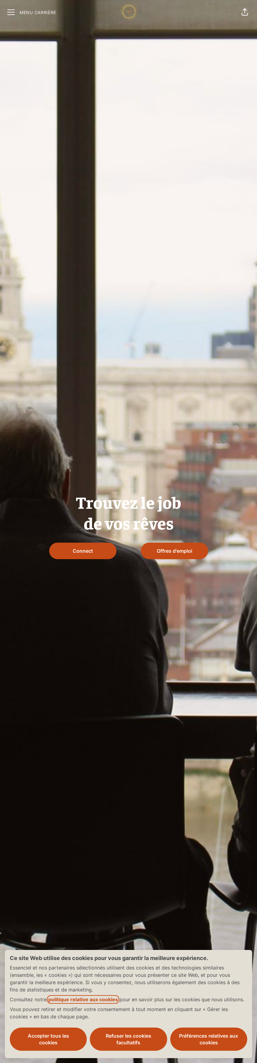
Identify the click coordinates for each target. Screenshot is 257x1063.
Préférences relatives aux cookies (208, 1039)
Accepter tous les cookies (48, 1039)
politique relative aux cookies (83, 999)
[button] (244, 12)
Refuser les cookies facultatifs (128, 1039)
